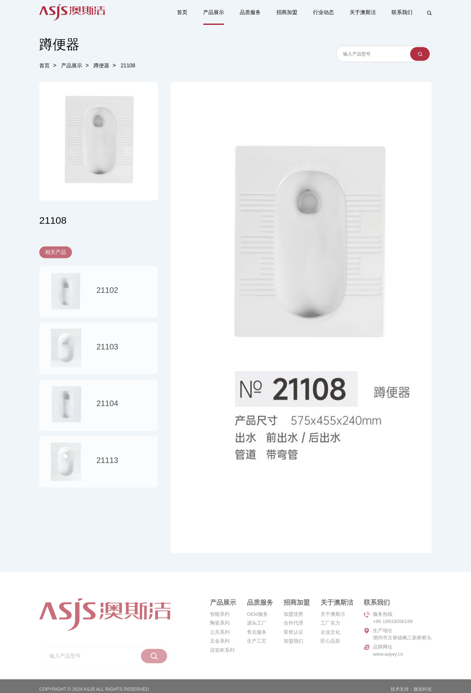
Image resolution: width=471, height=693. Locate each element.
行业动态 (323, 12)
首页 (182, 12)
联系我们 (402, 12)
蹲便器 (101, 66)
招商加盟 (286, 12)
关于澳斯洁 (363, 12)
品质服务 (250, 12)
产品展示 (213, 12)
